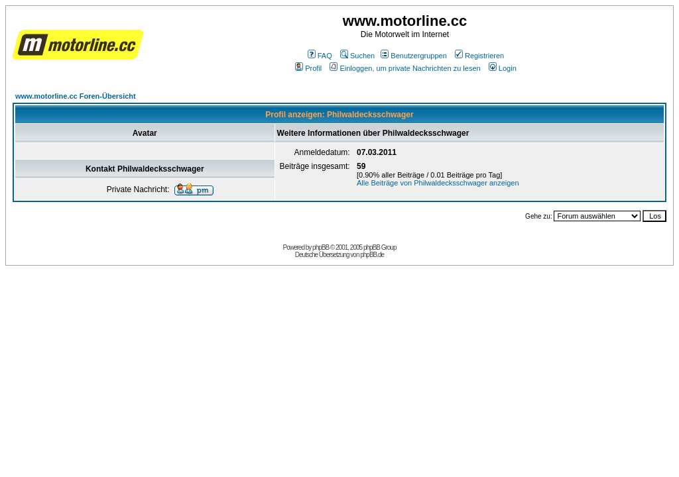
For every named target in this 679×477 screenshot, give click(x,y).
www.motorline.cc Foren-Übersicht (75, 96)
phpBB (320, 247)
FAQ (320, 56)
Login (503, 68)
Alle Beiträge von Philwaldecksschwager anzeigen (438, 183)
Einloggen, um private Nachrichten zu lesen (405, 68)
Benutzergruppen (413, 56)
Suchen (357, 56)
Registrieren (479, 56)
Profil (308, 68)
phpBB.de (372, 254)
